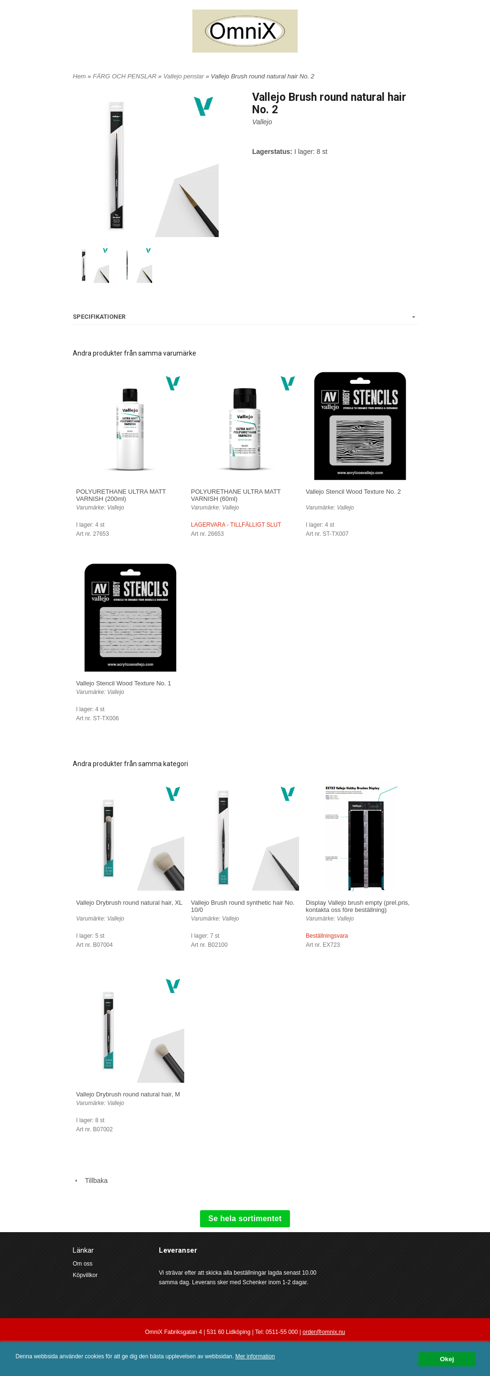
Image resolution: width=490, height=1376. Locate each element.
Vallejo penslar (184, 76)
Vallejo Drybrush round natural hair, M (128, 1094)
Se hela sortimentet (244, 1218)
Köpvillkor (85, 1275)
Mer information (255, 1356)
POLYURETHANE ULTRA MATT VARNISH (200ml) (121, 495)
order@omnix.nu (323, 1332)
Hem (79, 76)
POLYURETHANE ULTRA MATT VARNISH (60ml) (236, 495)
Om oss (82, 1263)
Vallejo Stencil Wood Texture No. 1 (123, 683)
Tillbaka (90, 1180)
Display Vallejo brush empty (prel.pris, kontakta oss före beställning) (358, 906)
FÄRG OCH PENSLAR (125, 76)
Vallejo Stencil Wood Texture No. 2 (353, 491)
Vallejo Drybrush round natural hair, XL (129, 902)
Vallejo (262, 122)
